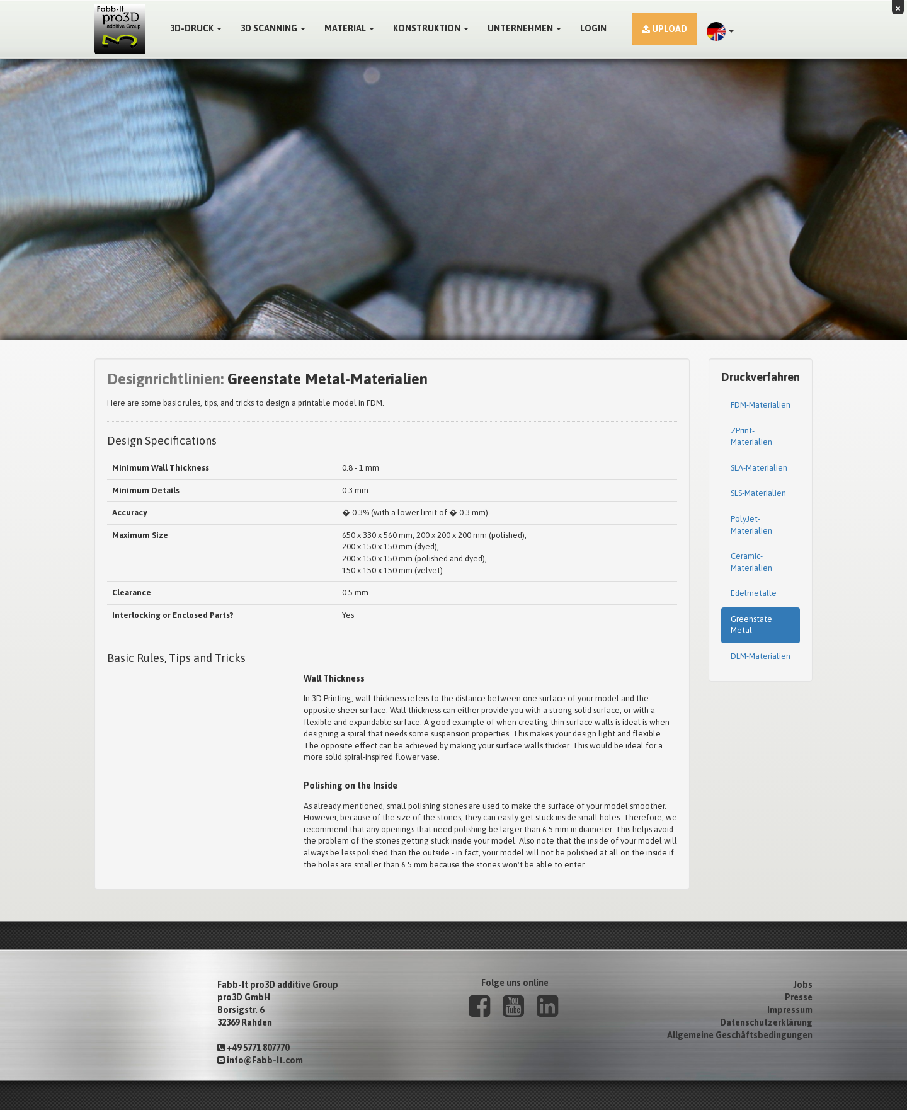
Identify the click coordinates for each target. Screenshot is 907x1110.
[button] (720, 31)
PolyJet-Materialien (751, 524)
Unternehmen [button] (524, 28)
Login (593, 28)
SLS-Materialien (758, 493)
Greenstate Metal (751, 625)
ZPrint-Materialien (751, 436)
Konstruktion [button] (431, 28)
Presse (799, 997)
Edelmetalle (754, 593)
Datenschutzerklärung (766, 1022)
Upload (664, 29)
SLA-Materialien (759, 467)
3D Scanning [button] (273, 28)
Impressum (790, 1010)
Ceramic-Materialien (751, 562)
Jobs (803, 985)
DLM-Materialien (760, 656)
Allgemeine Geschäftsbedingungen (740, 1035)
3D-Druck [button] (196, 28)
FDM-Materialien (760, 404)
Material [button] (349, 28)
